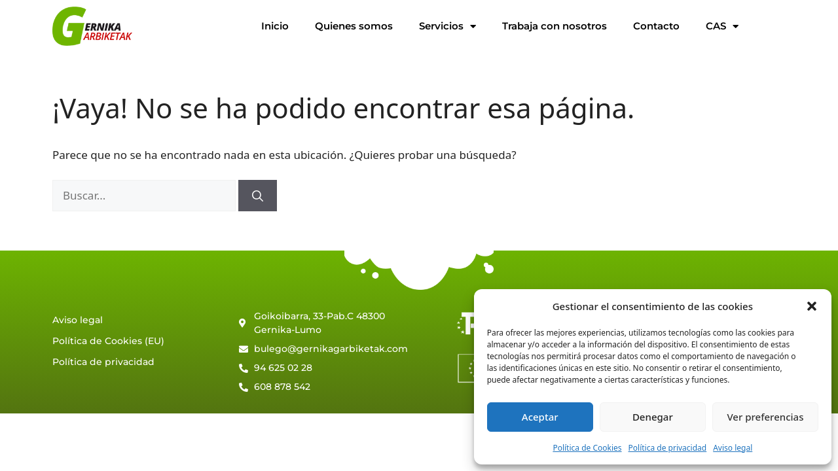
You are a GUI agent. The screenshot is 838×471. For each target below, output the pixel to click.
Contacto (656, 26)
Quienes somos (354, 26)
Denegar (652, 416)
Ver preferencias (765, 416)
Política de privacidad (667, 447)
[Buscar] (257, 195)
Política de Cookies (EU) (108, 341)
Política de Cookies (587, 447)
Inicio (275, 26)
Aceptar (540, 416)
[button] (811, 306)
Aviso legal (732, 447)
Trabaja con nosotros (554, 26)
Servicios (447, 26)
